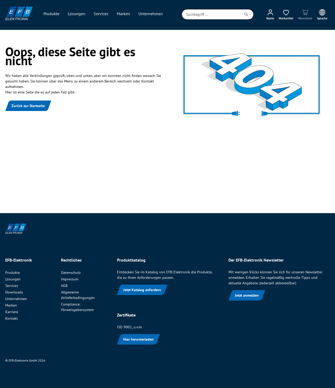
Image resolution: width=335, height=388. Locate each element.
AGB (64, 285)
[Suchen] (246, 14)
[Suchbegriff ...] (210, 14)
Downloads (14, 292)
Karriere (11, 311)
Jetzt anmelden (247, 295)
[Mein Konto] (270, 14)
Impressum (69, 279)
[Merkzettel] (286, 14)
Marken (11, 305)
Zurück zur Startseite (28, 105)
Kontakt (11, 318)
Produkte (12, 272)
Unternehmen (16, 298)
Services (11, 285)
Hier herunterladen (138, 339)
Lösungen (13, 279)
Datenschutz (71, 272)
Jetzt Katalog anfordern (142, 289)
